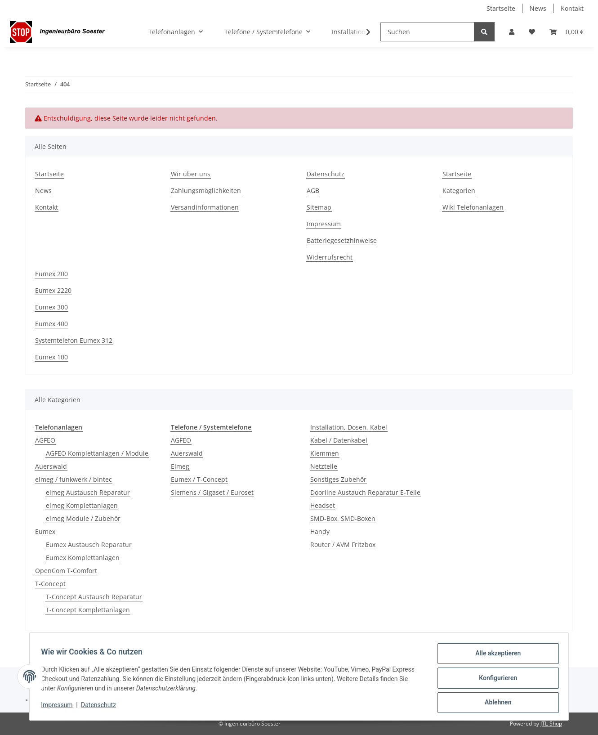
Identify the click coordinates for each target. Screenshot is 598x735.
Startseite (500, 8)
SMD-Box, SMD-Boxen (342, 518)
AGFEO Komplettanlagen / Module (97, 453)
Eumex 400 (51, 323)
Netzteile (323, 466)
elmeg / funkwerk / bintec (73, 479)
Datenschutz (101, 707)
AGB (313, 190)
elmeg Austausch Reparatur (88, 492)
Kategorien (458, 190)
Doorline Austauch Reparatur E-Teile (365, 492)
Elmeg (180, 466)
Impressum (60, 707)
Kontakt (572, 8)
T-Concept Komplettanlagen (88, 609)
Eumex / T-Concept (199, 479)
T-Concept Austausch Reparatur (94, 596)
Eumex (45, 531)
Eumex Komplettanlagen (83, 557)
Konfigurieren (495, 679)
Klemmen (324, 453)
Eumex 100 (51, 357)
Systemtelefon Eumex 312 (73, 340)
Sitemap (319, 207)
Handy (320, 531)
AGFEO (45, 440)
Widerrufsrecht (330, 257)
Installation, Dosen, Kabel (348, 427)
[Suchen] (427, 31)
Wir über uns (190, 174)
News (538, 8)
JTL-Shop (551, 723)
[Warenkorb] (566, 31)
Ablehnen (495, 703)
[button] (512, 31)
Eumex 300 (51, 307)
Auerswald (51, 466)
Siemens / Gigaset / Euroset (212, 492)
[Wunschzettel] (532, 31)
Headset (322, 505)
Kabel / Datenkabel (338, 440)
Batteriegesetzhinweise (342, 240)
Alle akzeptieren (495, 656)
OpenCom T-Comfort (66, 570)
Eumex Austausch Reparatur (89, 544)
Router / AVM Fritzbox (342, 544)
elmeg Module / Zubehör (83, 518)
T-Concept (50, 583)
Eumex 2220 (53, 290)
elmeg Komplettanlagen (82, 505)
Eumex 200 (51, 273)
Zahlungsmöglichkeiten (206, 190)
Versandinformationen (205, 207)
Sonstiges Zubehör (338, 479)
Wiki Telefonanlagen (473, 207)
